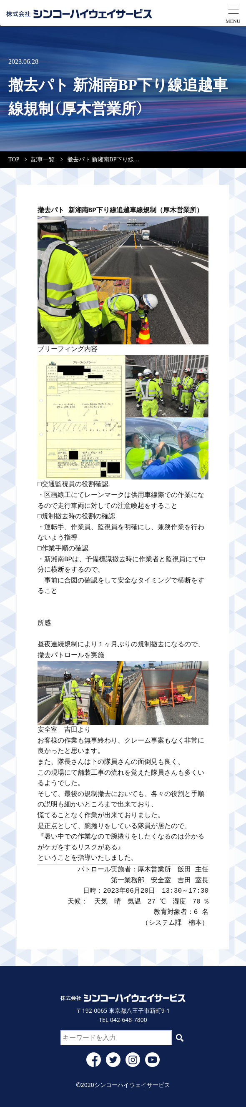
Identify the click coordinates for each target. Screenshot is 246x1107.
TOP (13, 159)
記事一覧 (43, 159)
